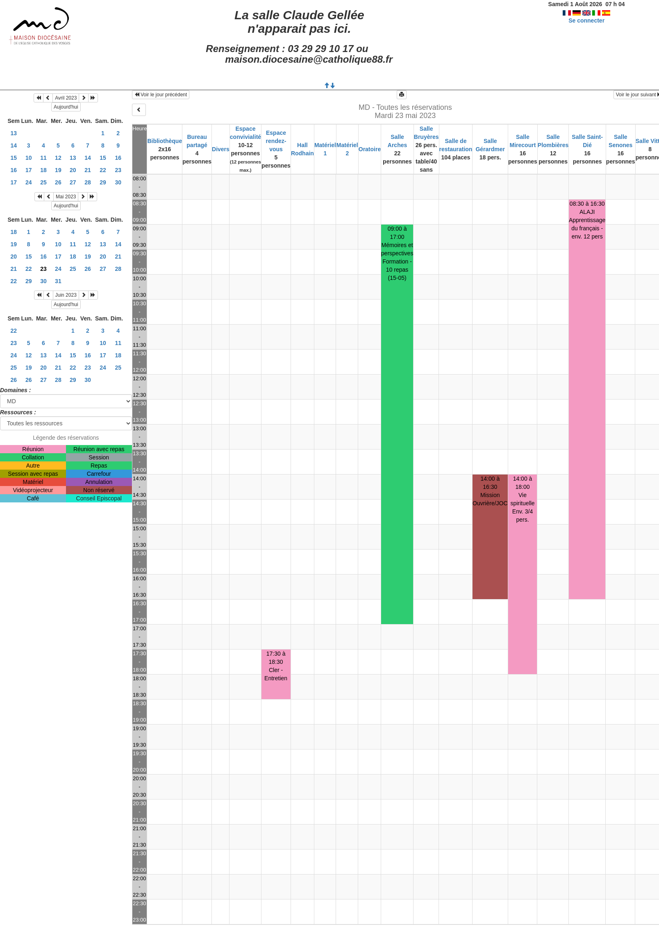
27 (73, 182)
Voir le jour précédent (160, 95)
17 (28, 170)
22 (103, 170)
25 (43, 182)
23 (118, 170)
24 (28, 182)
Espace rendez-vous (276, 140)
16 (118, 157)
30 (118, 182)
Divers (221, 149)
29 (103, 182)
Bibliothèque (164, 141)
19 (58, 170)
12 (58, 157)
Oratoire (370, 149)
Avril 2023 (66, 98)
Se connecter (586, 20)
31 (58, 281)
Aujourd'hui (66, 107)
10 (28, 157)
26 (58, 182)
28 (87, 182)
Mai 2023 (66, 197)
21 (87, 170)
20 (73, 170)
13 (13, 133)
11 (43, 157)
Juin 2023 (66, 295)
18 (43, 170)
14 (13, 145)
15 (13, 157)
